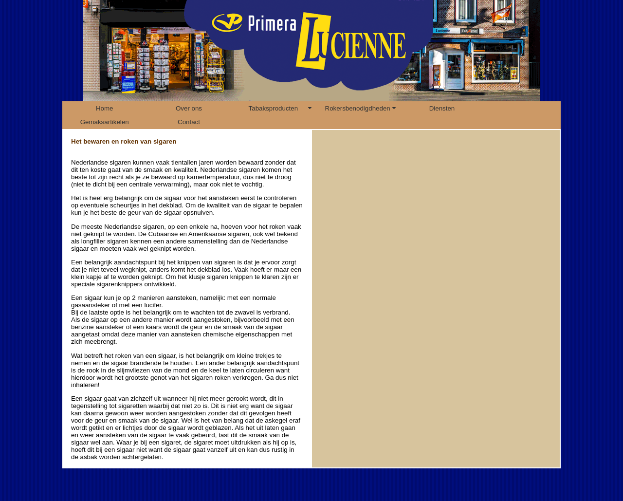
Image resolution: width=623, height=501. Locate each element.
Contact (189, 122)
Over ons (189, 108)
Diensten (442, 108)
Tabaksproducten (273, 108)
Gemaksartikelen (104, 122)
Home (104, 108)
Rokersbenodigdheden (357, 108)
